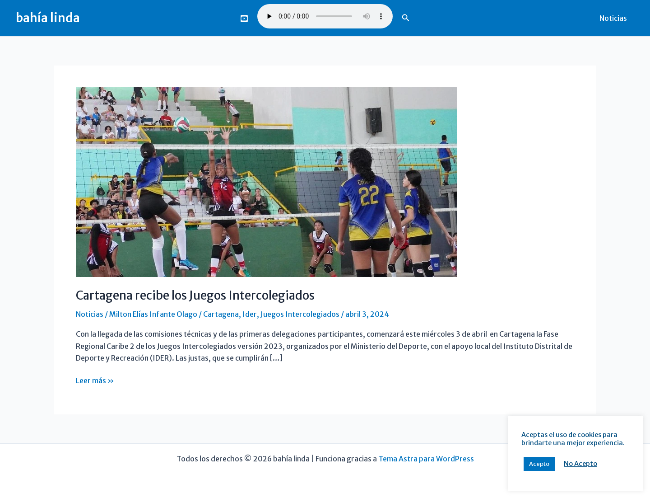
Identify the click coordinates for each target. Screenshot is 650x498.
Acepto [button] (539, 464)
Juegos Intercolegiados (299, 314)
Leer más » (95, 380)
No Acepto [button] (580, 464)
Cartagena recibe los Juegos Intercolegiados (195, 295)
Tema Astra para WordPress (426, 458)
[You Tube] (244, 18)
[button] (406, 18)
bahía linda (48, 17)
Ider (249, 314)
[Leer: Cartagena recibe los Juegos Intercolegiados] (266, 181)
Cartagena (221, 314)
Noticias (613, 18)
